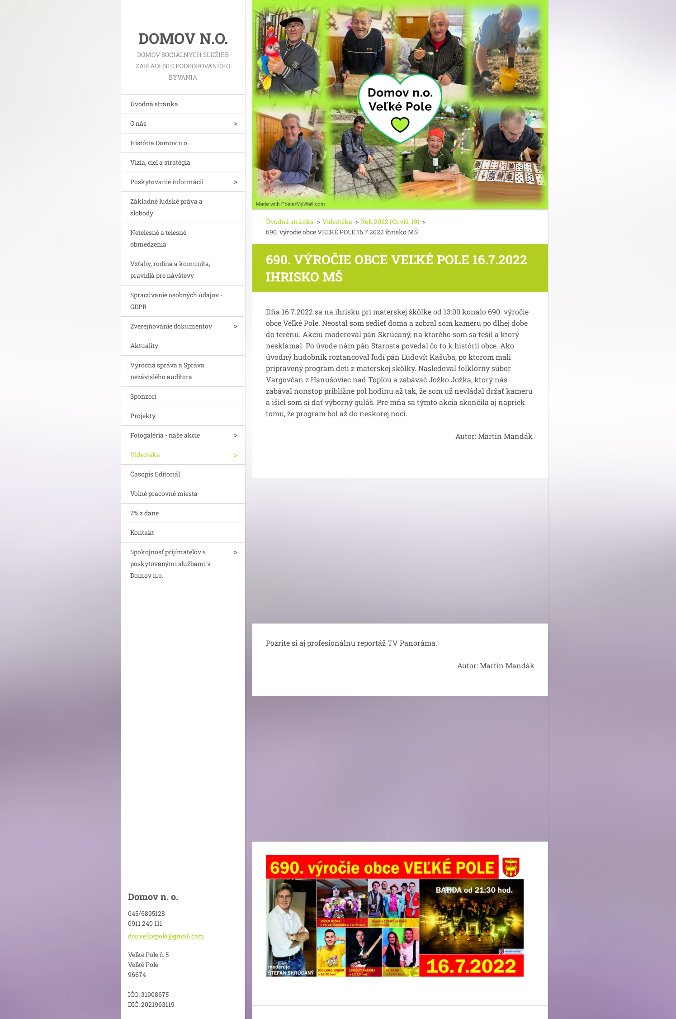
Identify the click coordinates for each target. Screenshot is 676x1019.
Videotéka (145, 454)
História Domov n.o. (159, 142)
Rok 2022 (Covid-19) (390, 221)
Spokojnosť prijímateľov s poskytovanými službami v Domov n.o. (170, 564)
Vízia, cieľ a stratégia (160, 162)
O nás (138, 123)
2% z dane (144, 513)
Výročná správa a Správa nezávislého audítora (167, 371)
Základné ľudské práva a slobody (166, 207)
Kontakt (142, 532)
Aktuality (144, 345)
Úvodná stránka (154, 104)
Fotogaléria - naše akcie (165, 435)
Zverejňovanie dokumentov (171, 326)
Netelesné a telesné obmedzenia (158, 238)
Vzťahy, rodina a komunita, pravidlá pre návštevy (170, 269)
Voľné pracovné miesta (164, 493)
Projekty (143, 415)
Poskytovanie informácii (166, 181)
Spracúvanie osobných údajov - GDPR (176, 300)
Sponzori (143, 396)
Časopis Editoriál (155, 474)
